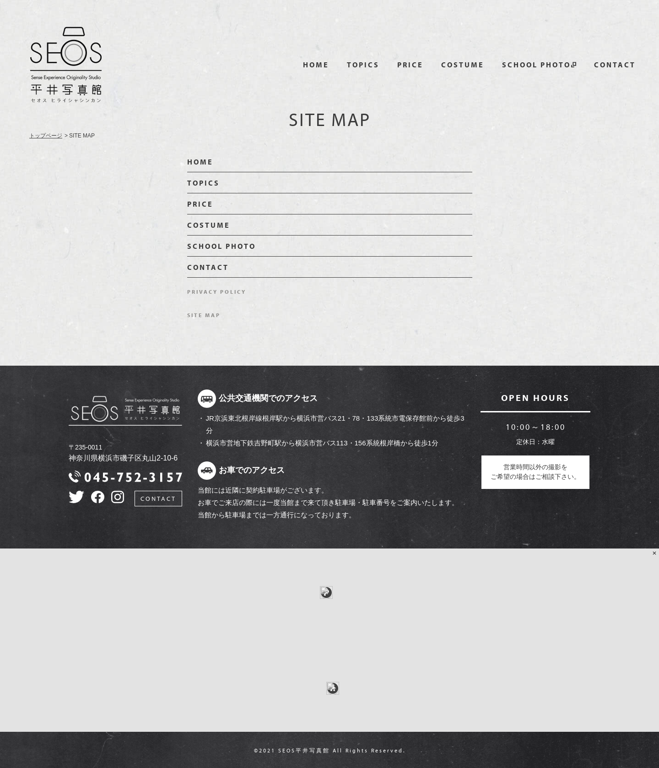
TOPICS (363, 64)
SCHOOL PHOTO (536, 64)
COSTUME (462, 64)
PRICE (410, 64)
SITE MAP (204, 315)
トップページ (45, 135)
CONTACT (615, 64)
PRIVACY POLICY (216, 291)
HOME (316, 64)
